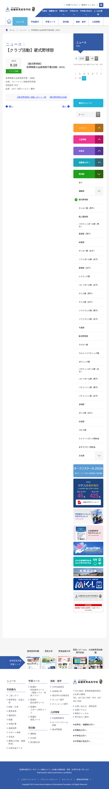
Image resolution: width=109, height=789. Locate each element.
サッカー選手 (58, 700)
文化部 (33, 738)
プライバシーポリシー (48, 779)
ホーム (12, 30)
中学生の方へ (81, 736)
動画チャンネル (88, 5)
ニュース (22, 30)
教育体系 (12, 711)
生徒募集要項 (58, 718)
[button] (75, 58)
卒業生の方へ (81, 730)
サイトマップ (67, 779)
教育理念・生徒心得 (16, 701)
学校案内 (11, 689)
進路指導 (12, 728)
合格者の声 (57, 691)
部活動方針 (35, 742)
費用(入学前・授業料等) (17, 742)
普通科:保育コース (35, 718)
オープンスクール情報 (60, 723)
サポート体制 (14, 732)
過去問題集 (57, 729)
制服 (10, 719)
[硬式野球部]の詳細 (58, 97)
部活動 (31, 728)
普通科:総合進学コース (37, 701)
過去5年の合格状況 (60, 695)
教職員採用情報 (82, 779)
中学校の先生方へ (83, 741)
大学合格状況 (58, 687)
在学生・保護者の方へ (85, 724)
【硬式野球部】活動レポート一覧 (31, 97)
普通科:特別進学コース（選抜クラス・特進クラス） (38, 691)
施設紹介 (12, 715)
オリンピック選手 (60, 704)
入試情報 (54, 712)
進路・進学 (56, 681)
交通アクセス (72, 5)
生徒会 (11, 737)
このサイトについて (28, 779)
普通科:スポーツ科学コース (38, 710)
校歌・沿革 (13, 707)
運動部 (33, 734)
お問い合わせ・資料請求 (86, 706)
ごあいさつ (13, 695)
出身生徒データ (15, 748)
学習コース (34, 681)
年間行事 (12, 724)
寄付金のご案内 (82, 717)
